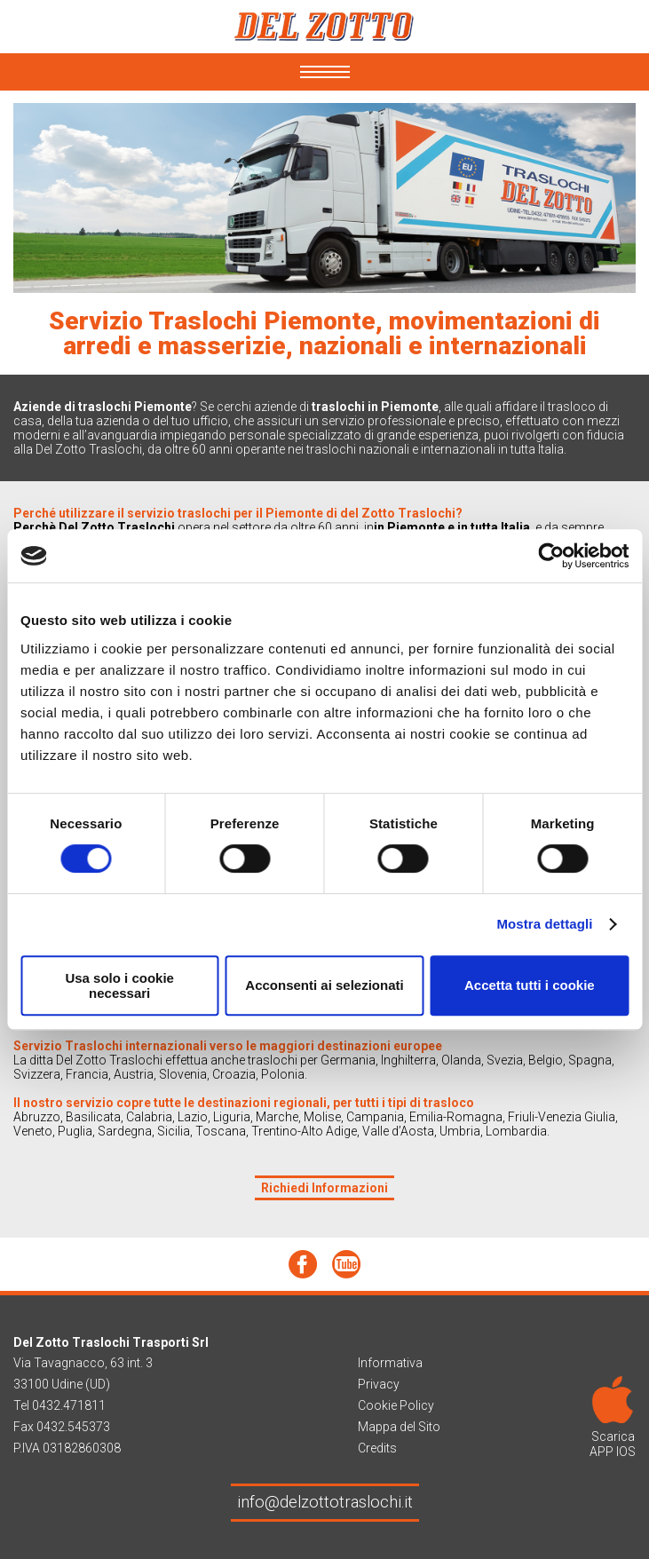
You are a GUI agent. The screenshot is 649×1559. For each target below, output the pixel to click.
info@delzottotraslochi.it (325, 1501)
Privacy (379, 1384)
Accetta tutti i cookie (529, 985)
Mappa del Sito (399, 1427)
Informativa (390, 1363)
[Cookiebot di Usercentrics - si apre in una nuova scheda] (551, 555)
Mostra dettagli (544, 923)
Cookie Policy (396, 1405)
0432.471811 (69, 1405)
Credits (377, 1448)
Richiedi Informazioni (324, 1188)
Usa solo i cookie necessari (119, 985)
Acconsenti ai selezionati (324, 985)
